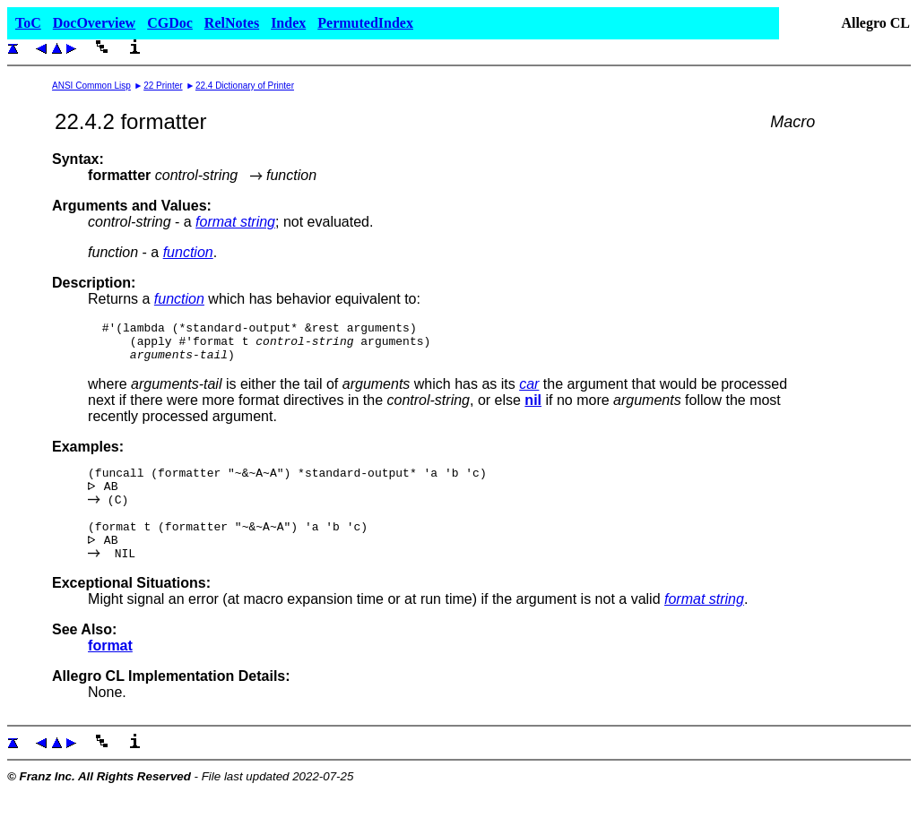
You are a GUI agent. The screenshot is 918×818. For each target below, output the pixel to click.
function (188, 252)
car (529, 392)
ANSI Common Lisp (91, 85)
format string (235, 221)
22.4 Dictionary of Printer (244, 85)
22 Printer (162, 85)
